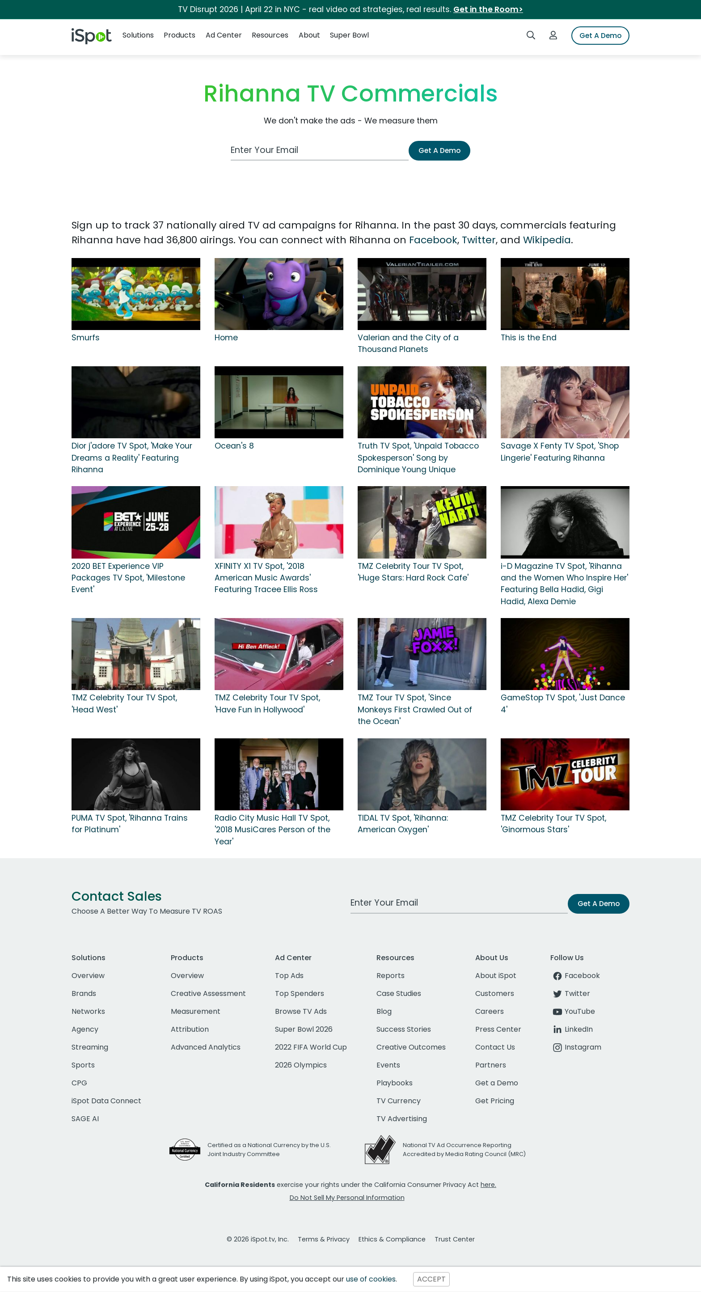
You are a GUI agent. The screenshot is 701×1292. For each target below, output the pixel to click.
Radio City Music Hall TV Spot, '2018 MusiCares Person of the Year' (272, 830)
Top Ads (289, 975)
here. (488, 1184)
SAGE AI (85, 1119)
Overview (88, 975)
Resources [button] (270, 35)
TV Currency (398, 1101)
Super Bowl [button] (349, 35)
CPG (79, 1083)
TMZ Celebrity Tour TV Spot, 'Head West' (124, 703)
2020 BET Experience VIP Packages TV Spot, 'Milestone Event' (128, 578)
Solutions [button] (138, 35)
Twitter (479, 240)
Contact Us (495, 1047)
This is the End (529, 337)
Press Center (498, 1029)
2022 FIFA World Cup (311, 1047)
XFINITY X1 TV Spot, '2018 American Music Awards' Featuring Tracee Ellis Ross (266, 578)
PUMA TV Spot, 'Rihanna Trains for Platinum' (130, 824)
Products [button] (179, 35)
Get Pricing (494, 1101)
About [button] (309, 35)
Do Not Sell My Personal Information (347, 1197)
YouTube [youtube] (572, 1011)
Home (226, 337)
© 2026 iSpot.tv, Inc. (258, 1239)
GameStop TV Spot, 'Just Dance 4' (563, 703)
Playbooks (394, 1083)
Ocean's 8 (234, 446)
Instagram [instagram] (575, 1047)
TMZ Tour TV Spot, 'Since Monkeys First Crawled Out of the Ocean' (415, 709)
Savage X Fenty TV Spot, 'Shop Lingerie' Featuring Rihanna (560, 452)
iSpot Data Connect (106, 1101)
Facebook (433, 240)
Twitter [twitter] (570, 993)
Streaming (90, 1047)
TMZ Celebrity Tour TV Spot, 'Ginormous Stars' (553, 824)
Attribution (190, 1029)
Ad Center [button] (224, 35)
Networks (88, 1011)
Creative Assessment (208, 993)
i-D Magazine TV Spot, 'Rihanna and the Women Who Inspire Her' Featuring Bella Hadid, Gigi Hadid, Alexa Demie (564, 584)
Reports (390, 975)
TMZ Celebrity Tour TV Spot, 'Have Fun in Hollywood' (267, 703)
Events (388, 1065)
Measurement (195, 1011)
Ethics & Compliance (392, 1239)
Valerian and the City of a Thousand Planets (408, 343)
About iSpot (495, 975)
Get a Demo (496, 1083)
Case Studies (398, 993)
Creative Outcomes (411, 1047)
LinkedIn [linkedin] (571, 1029)
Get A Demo (600, 35)
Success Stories (403, 1029)
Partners (490, 1065)
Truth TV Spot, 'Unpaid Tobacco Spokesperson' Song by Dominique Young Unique (418, 458)
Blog (384, 1011)
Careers (489, 1011)
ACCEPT (431, 1279)
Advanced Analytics (206, 1047)
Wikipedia (547, 240)
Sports (83, 1065)
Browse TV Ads (301, 1011)
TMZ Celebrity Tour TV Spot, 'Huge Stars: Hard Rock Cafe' (413, 572)
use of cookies (371, 1279)
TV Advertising (401, 1119)
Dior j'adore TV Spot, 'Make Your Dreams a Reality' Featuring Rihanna (132, 458)
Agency (85, 1029)
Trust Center (455, 1239)
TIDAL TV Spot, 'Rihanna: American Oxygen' (403, 824)
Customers (494, 993)
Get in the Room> (488, 9)
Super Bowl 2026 (304, 1029)
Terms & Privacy (324, 1239)
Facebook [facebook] (575, 975)
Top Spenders (299, 993)
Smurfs (86, 337)
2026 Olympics (301, 1065)
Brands (84, 993)
